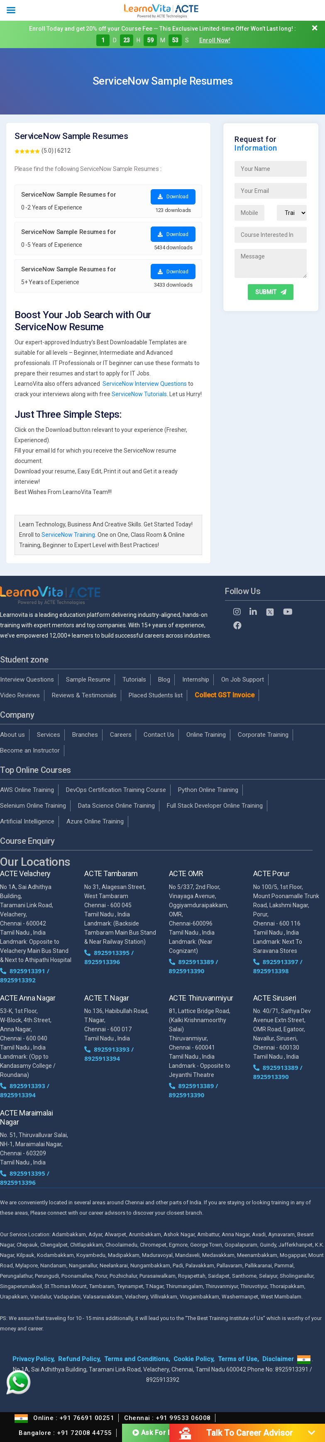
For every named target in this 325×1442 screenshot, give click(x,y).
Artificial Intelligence (27, 821)
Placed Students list (156, 695)
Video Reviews (20, 695)
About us (12, 734)
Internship (195, 679)
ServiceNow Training (68, 534)
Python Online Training (208, 790)
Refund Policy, (79, 1359)
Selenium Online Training (33, 805)
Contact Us (159, 734)
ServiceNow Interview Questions (145, 383)
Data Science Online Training (116, 805)
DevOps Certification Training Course (116, 790)
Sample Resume (88, 679)
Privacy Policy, (33, 1359)
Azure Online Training (95, 821)
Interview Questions (27, 679)
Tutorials (134, 679)
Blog (164, 679)
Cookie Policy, (194, 1359)
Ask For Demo (159, 1432)
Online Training (206, 734)
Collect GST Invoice (224, 695)
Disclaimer (278, 1359)
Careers (121, 734)
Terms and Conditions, (137, 1359)
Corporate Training (263, 734)
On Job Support (242, 679)
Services (48, 734)
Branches (85, 734)
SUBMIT (270, 292)
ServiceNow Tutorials (139, 394)
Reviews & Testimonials (84, 695)
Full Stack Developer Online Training (215, 805)
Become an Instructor (30, 750)
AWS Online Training (27, 790)
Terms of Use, (238, 1359)
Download (173, 197)
